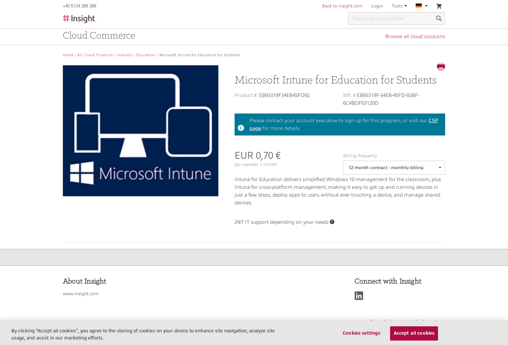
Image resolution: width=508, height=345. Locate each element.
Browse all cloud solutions (415, 36)
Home (68, 55)
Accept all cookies (414, 333)
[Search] (439, 19)
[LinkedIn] (360, 295)
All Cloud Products (95, 55)
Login (377, 5)
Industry (125, 55)
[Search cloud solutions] (396, 18)
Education (146, 55)
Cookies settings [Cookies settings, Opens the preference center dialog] (361, 333)
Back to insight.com (342, 5)
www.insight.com (80, 293)
